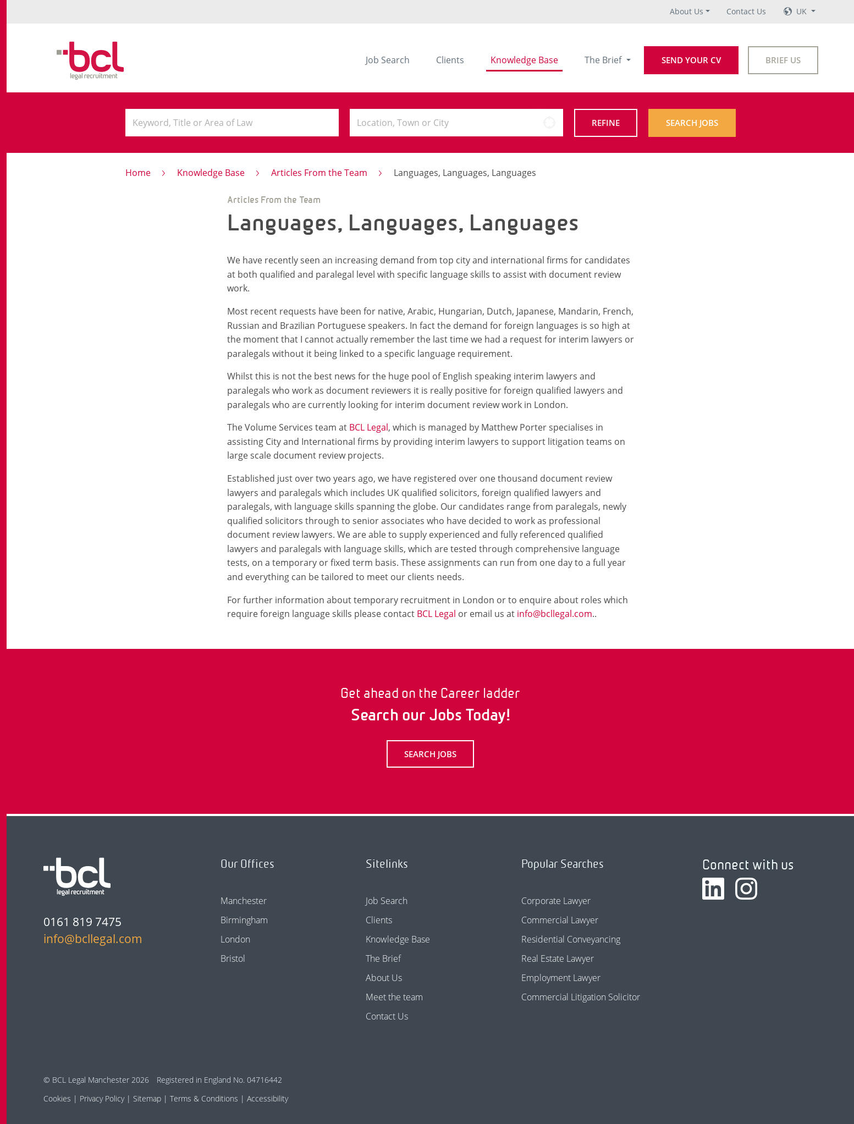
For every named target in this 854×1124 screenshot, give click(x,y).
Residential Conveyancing (570, 939)
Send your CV (691, 59)
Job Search (388, 60)
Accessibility (267, 1098)
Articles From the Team (319, 173)
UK (802, 11)
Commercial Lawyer (559, 920)
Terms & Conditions (204, 1098)
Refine (606, 122)
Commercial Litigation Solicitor (580, 997)
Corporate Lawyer (556, 901)
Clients (450, 60)
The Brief (604, 60)
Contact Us (746, 11)
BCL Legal (368, 427)
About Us (686, 11)
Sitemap (147, 1098)
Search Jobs (692, 122)
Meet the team (394, 997)
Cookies (57, 1098)
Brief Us (783, 59)
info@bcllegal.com (554, 614)
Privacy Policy (102, 1098)
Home (138, 173)
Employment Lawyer (560, 978)
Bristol (233, 958)
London (235, 939)
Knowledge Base (524, 60)
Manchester (244, 901)
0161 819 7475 (82, 921)
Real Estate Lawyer (557, 958)
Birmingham (244, 920)
